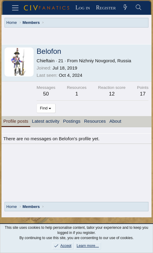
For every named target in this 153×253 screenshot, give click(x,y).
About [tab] (115, 121)
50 (46, 94)
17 (143, 94)
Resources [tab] (95, 121)
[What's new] (125, 8)
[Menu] (15, 8)
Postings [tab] (71, 121)
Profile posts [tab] (15, 121)
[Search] (138, 8)
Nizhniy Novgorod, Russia (105, 60)
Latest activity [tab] (46, 121)
